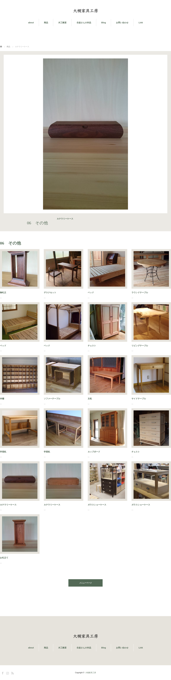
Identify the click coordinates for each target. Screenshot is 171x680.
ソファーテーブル (52, 398)
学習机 (3, 452)
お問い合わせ (122, 22)
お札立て (4, 557)
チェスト (92, 345)
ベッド (91, 292)
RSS (12, 672)
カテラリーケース (8, 505)
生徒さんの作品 (84, 22)
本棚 (2, 398)
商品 (46, 22)
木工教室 (62, 22)
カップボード (94, 452)
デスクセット (50, 292)
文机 (90, 398)
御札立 (3, 292)
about (31, 22)
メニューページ (85, 583)
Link (141, 22)
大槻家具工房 (90, 673)
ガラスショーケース (97, 505)
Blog (103, 22)
